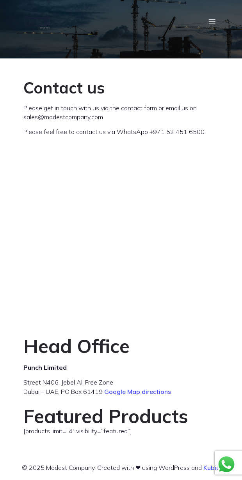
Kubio (211, 467)
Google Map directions (137, 391)
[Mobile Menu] (212, 21)
